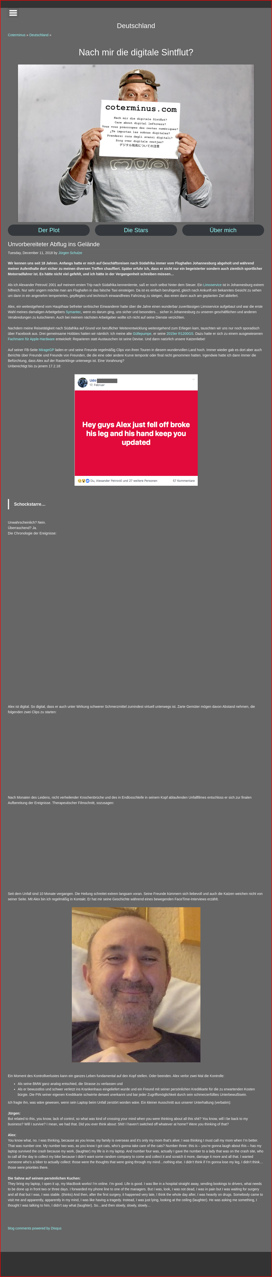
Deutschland (38, 35)
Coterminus (17, 35)
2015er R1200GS (179, 334)
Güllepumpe (142, 334)
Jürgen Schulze (70, 253)
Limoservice (212, 285)
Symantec (73, 312)
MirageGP (46, 350)
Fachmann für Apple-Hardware (31, 339)
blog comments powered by (34, 1228)
